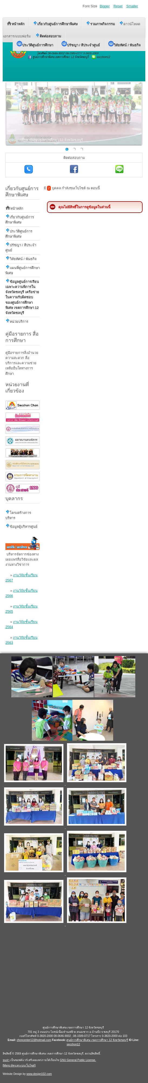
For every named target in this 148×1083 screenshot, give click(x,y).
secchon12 (73, 1044)
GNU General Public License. (78, 1060)
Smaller (132, 6)
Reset (117, 6)
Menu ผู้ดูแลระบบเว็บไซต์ (19, 1065)
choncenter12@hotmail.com (34, 1040)
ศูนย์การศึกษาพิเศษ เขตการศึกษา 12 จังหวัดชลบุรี (97, 1040)
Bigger (105, 6)
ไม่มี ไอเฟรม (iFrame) (73, 975)
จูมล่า (6, 1060)
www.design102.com (39, 1073)
